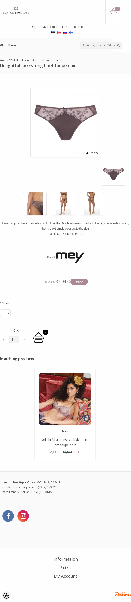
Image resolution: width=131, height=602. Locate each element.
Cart (35, 27)
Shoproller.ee (123, 594)
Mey (65, 431)
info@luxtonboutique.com (19, 487)
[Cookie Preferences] (6, 595)
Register (79, 27)
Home (4, 60)
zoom (94, 153)
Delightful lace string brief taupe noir (34, 60)
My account (50, 27)
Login (65, 27)
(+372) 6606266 (48, 487)
